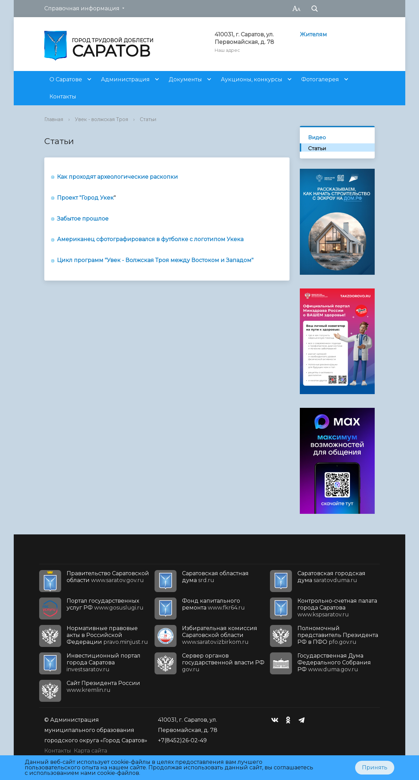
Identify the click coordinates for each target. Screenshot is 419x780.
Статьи (148, 119)
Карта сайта (90, 750)
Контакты (62, 96)
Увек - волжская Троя (101, 119)
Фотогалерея (320, 79)
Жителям (313, 34)
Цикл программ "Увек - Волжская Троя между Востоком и (141, 260)
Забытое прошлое (83, 218)
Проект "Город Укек (85, 197)
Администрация (125, 79)
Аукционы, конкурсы (251, 79)
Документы (185, 79)
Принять (374, 767)
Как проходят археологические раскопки (117, 177)
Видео (317, 137)
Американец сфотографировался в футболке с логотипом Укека (151, 239)
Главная (53, 119)
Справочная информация (82, 8)
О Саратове (65, 79)
